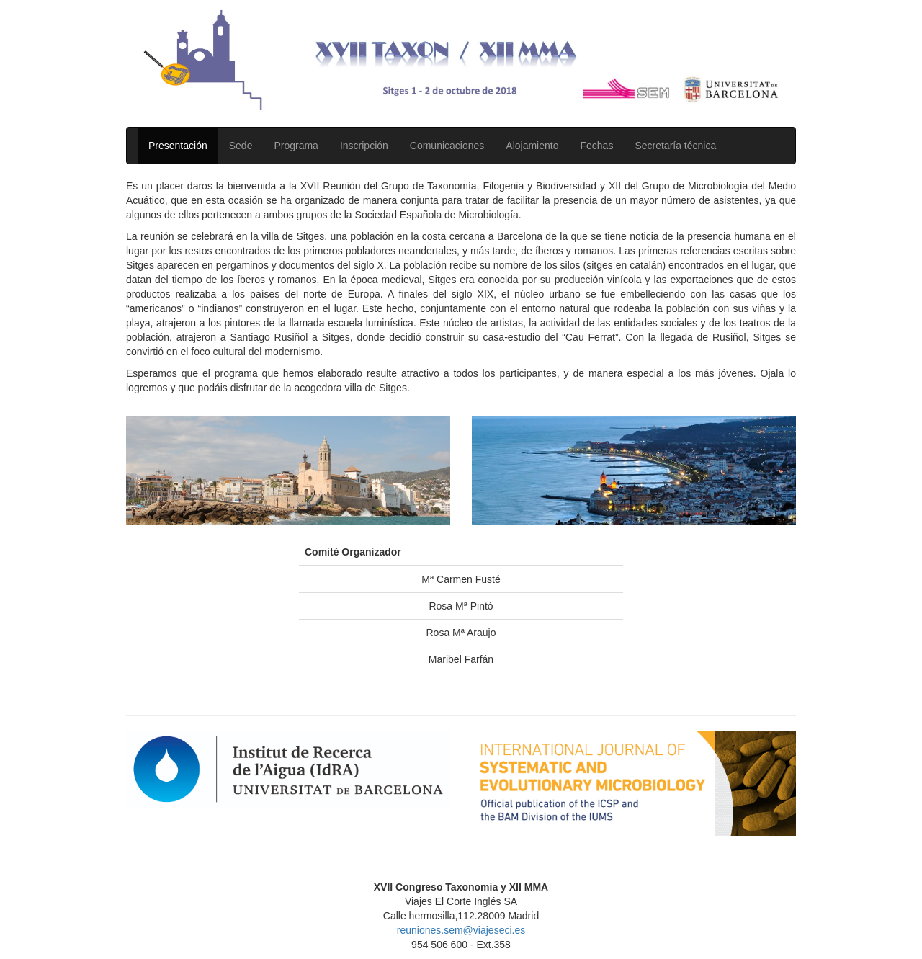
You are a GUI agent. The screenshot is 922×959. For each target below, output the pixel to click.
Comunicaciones (447, 145)
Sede (241, 145)
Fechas (596, 145)
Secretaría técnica (675, 145)
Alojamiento (532, 145)
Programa (296, 145)
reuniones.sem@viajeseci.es (461, 930)
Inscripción (364, 145)
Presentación (177, 145)
